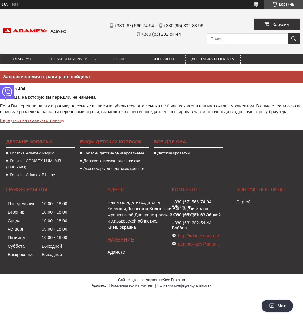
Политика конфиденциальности (184, 285)
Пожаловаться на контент (131, 285)
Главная (22, 59)
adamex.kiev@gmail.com (199, 244)
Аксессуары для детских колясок (114, 168)
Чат (277, 306)
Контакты (163, 59)
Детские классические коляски (111, 161)
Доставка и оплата (213, 59)
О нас (119, 59)
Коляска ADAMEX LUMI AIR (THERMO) (33, 164)
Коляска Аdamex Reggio (32, 153)
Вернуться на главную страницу (32, 120)
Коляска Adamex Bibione (32, 174)
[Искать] (294, 38)
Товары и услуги (69, 59)
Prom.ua (178, 280)
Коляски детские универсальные (113, 153)
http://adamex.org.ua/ (198, 235)
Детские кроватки (173, 153)
